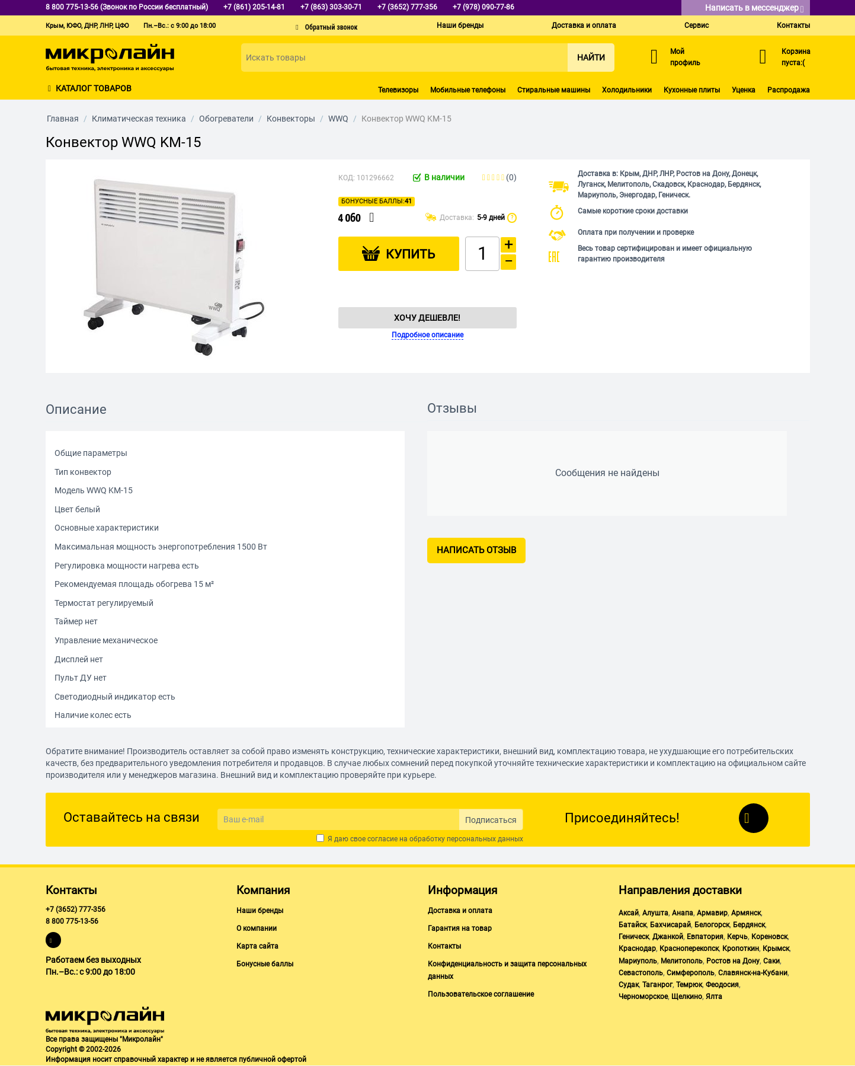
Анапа (682, 913)
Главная (63, 118)
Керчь (737, 937)
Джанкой (667, 937)
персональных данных (485, 839)
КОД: (346, 178)
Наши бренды (460, 25)
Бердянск (749, 925)
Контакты (793, 25)
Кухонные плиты (692, 90)
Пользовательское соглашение (481, 994)
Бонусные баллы (264, 964)
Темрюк (689, 985)
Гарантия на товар (460, 928)
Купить (410, 254)
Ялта (714, 996)
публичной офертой (272, 1059)
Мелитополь (682, 961)
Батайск (632, 925)
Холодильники (627, 90)
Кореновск (769, 937)
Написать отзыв (476, 550)
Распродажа (788, 90)
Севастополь (641, 973)
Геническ (634, 937)
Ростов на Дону (733, 961)
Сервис (696, 25)
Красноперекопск (689, 948)
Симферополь (691, 973)
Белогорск (711, 925)
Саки (771, 961)
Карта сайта (257, 946)
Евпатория (705, 937)
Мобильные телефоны (467, 90)
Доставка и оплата (584, 25)
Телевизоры (398, 90)
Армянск (746, 913)
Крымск (776, 948)
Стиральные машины (553, 90)
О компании (256, 928)
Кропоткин (740, 948)
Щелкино (686, 996)
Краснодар (637, 948)
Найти (591, 57)
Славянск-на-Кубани (752, 973)
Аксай (629, 913)
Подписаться (491, 820)
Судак (629, 985)
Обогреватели (226, 118)
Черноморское (643, 996)
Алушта (655, 913)
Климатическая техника (139, 118)
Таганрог (657, 985)
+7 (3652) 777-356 (75, 909)
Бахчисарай (670, 925)
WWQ (338, 118)
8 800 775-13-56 (72, 921)
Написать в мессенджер (754, 8)
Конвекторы (291, 118)
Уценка (743, 90)
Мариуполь (638, 961)
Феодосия (722, 985)
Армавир (712, 913)
